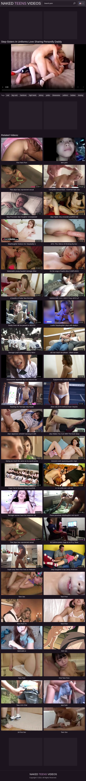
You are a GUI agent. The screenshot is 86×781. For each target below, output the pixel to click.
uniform (65, 95)
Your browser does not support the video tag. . (43, 68)
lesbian (73, 95)
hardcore (23, 95)
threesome (56, 95)
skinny (41, 95)
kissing (80, 95)
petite (48, 95)
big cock (14, 95)
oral (7, 95)
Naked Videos (21, 3)
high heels (32, 95)
